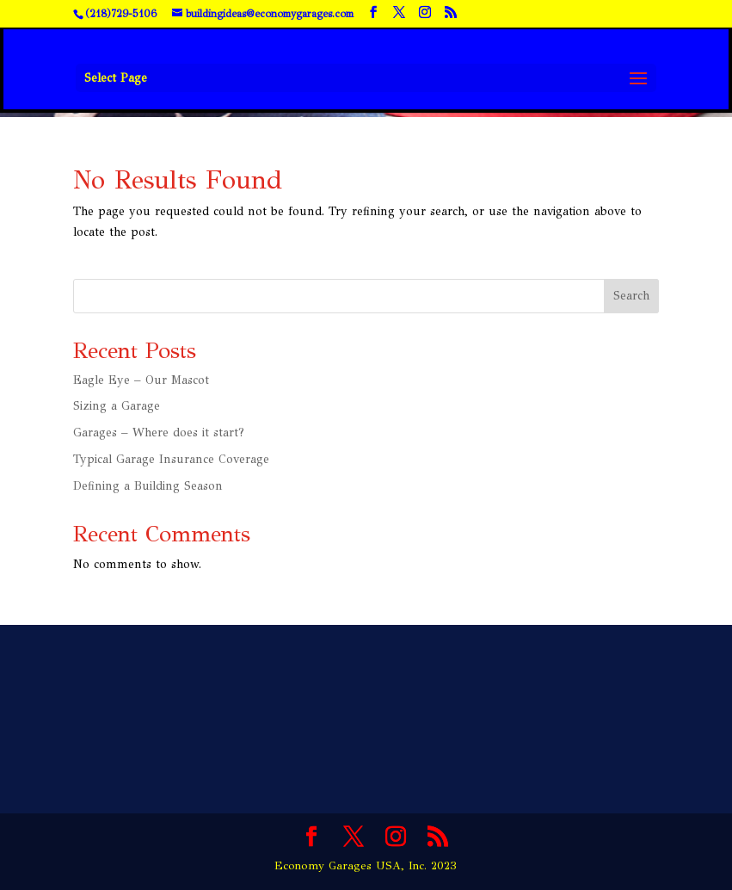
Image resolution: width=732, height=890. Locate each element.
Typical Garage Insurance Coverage (171, 459)
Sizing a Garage (116, 406)
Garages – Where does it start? (158, 432)
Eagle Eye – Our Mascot (141, 380)
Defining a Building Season (148, 486)
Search (631, 295)
